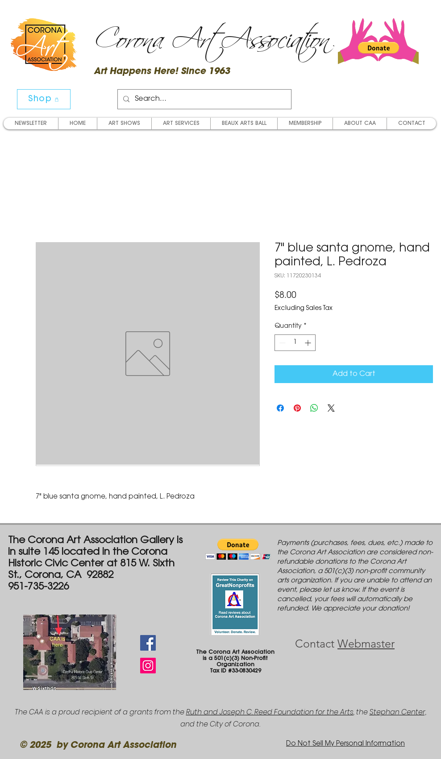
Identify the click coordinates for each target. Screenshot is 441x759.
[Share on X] (331, 408)
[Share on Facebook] (280, 408)
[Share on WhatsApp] (314, 408)
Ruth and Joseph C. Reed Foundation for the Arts (270, 712)
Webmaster (366, 643)
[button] (378, 48)
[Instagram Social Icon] (148, 665)
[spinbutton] (295, 343)
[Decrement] (281, 343)
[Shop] (44, 99)
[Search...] (203, 99)
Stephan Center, (398, 712)
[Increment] (308, 343)
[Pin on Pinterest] (297, 408)
